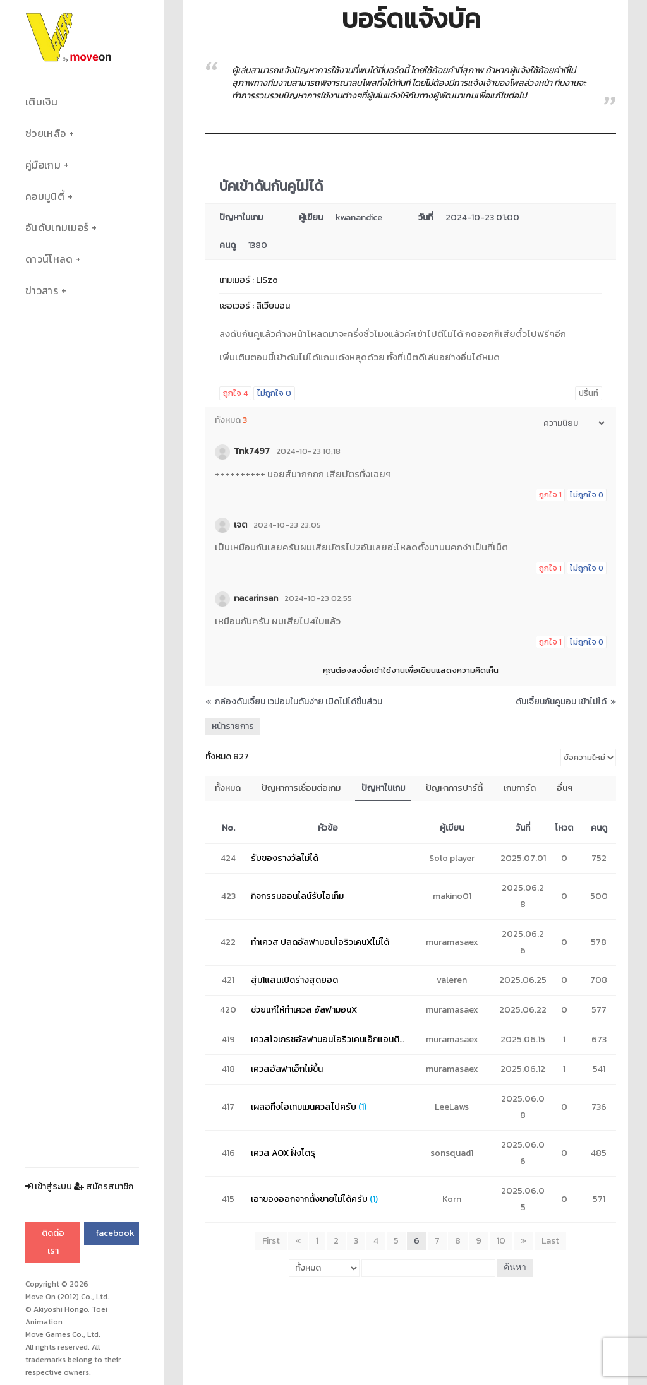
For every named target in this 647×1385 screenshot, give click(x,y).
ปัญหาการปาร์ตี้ (454, 788)
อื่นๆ (564, 788)
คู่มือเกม (43, 165)
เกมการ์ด (520, 788)
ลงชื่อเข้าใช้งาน (378, 670)
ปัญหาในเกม (383, 788)
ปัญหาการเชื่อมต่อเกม (301, 788)
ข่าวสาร (41, 290)
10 (501, 1240)
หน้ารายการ (233, 726)
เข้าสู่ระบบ (48, 1186)
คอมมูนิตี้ (44, 196)
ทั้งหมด (228, 788)
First (271, 1240)
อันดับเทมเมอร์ (56, 227)
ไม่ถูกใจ (274, 393)
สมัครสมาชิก (103, 1186)
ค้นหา (515, 1268)
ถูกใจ (235, 393)
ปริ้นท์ (588, 393)
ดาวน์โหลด (49, 259)
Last (550, 1240)
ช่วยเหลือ (45, 133)
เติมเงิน (41, 102)
